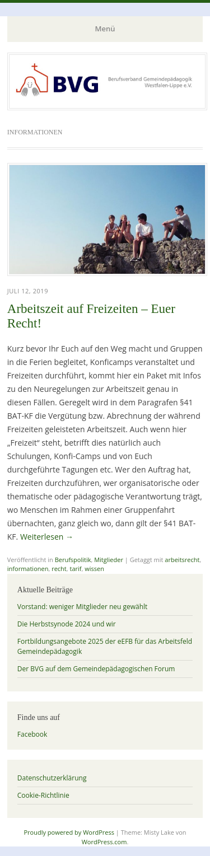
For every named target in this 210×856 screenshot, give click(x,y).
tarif (75, 568)
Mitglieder (108, 559)
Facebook (32, 734)
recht (59, 568)
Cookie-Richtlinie (43, 795)
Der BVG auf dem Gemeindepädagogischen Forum (96, 668)
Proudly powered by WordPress (69, 832)
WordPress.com (104, 842)
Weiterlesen (46, 536)
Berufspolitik (73, 559)
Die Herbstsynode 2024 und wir (66, 624)
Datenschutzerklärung (52, 778)
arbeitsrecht (182, 559)
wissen (94, 568)
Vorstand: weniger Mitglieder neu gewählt (82, 606)
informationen (28, 568)
